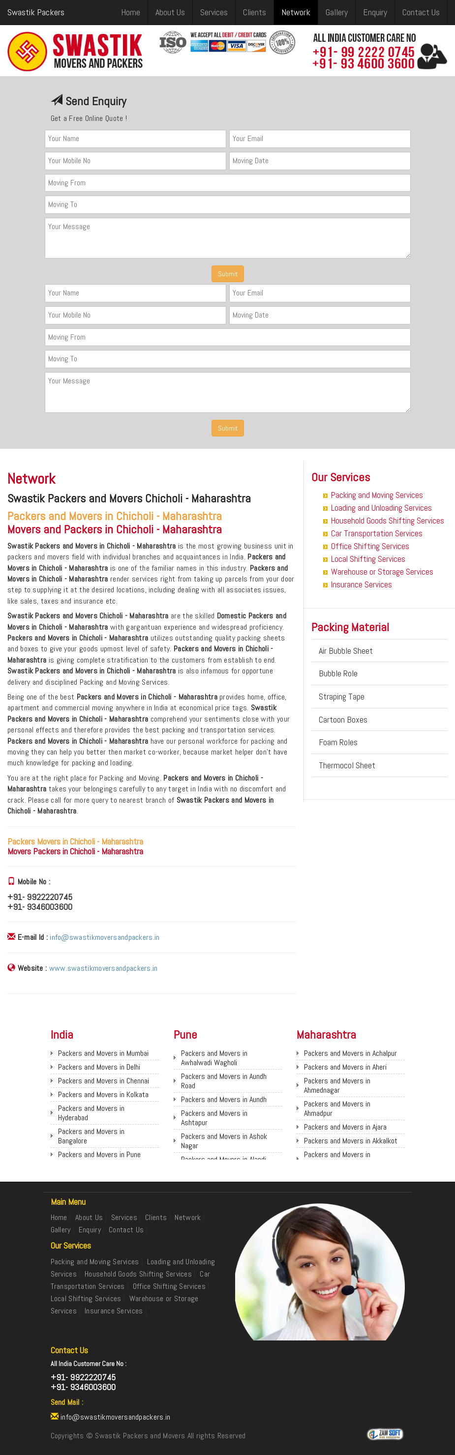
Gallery (337, 12)
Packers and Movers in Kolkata (103, 1094)
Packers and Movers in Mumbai (103, 1053)
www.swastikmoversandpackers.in (103, 968)
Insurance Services (361, 584)
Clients (254, 12)
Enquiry (375, 12)
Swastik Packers (35, 12)
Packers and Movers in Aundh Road (224, 1081)
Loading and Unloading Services (381, 507)
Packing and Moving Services (377, 495)
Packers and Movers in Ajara (345, 1127)
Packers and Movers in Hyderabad (91, 1113)
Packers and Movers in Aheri (345, 1067)
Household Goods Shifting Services (387, 520)
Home (130, 12)
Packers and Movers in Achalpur (350, 1053)
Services (214, 12)
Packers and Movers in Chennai (103, 1081)
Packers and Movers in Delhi (99, 1067)
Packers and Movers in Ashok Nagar (224, 1141)
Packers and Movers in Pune (99, 1154)
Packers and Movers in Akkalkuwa (337, 1159)
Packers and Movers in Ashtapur (214, 1118)
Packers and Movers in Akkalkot (350, 1140)
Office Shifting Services (370, 546)
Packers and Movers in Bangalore (91, 1136)
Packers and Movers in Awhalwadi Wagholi (214, 1058)
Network (295, 12)
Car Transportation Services (377, 533)
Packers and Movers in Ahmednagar (337, 1085)
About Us (170, 12)
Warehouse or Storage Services (382, 571)
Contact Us (421, 12)
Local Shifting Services (368, 558)
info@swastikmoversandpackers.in (104, 937)
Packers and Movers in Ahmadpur (337, 1108)
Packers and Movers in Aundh (224, 1099)
